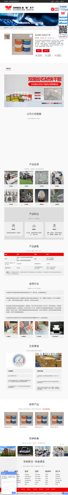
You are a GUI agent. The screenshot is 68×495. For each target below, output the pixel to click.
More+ (16, 484)
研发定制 (41, 489)
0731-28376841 (46, 409)
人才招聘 (47, 489)
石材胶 (46, 480)
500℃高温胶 (37, 476)
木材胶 (46, 478)
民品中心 (12, 27)
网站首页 (6, 27)
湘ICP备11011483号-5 (39, 493)
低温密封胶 (27, 474)
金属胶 (46, 474)
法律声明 (32, 493)
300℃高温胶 (37, 474)
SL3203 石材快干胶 (42, 35)
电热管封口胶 (58, 478)
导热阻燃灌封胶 (18, 480)
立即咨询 (46, 50)
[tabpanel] (7, 36)
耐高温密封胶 (27, 478)
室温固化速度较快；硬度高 (14, 229)
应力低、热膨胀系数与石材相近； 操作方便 (34, 229)
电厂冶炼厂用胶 (58, 480)
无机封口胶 (17, 478)
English (62, 1)
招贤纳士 (57, 1)
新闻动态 (23, 489)
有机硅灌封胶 (17, 476)
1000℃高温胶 (38, 478)
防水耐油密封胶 (28, 476)
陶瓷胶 (46, 482)
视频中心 (29, 489)
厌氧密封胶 (27, 482)
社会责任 (52, 1)
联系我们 (53, 489)
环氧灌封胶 (17, 474)
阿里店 (39, 50)
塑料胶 (46, 476)
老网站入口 (49, 493)
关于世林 (17, 489)
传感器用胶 (57, 474)
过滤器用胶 (57, 476)
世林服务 (35, 489)
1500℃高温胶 (38, 480)
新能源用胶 (57, 482)
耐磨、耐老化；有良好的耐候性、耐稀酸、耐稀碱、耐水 (54, 229)
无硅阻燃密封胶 (28, 480)
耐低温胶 (37, 482)
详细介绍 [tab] (8, 68)
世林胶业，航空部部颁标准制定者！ (12, 1)
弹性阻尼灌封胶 (18, 482)
